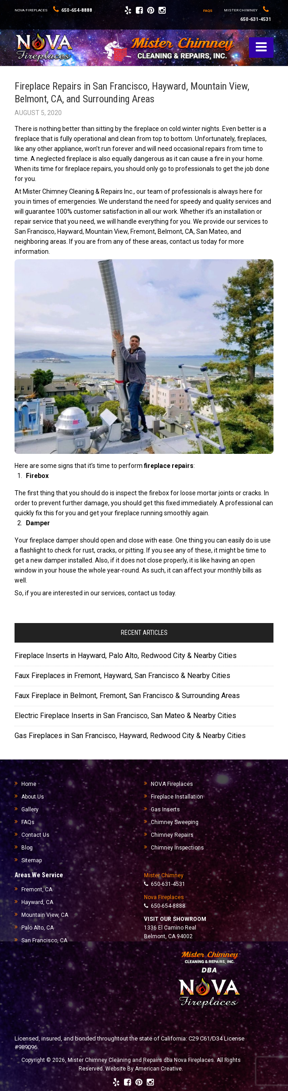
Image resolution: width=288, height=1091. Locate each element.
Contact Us (35, 835)
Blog (27, 848)
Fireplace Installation (177, 797)
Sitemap (31, 860)
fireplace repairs (169, 465)
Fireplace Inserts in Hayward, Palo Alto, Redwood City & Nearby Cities (126, 655)
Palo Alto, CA (37, 928)
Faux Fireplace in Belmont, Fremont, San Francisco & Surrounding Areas (127, 695)
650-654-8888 (72, 10)
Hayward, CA (37, 902)
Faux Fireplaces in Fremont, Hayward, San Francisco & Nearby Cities (122, 675)
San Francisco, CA (44, 940)
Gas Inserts (165, 809)
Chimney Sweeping (175, 822)
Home (28, 784)
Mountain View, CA (44, 915)
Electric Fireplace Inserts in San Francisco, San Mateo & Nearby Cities (125, 715)
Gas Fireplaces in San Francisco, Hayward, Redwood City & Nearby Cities (130, 735)
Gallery (30, 809)
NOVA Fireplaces (172, 784)
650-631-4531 (164, 884)
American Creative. (159, 1069)
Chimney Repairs (172, 835)
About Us (32, 797)
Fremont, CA (36, 889)
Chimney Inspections (177, 848)
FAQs (28, 822)
